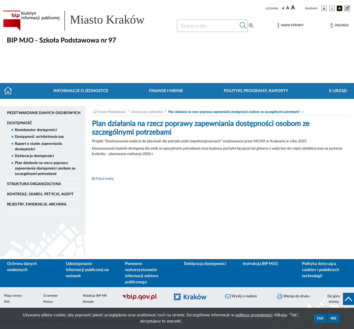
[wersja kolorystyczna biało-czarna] (331, 8)
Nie (333, 318)
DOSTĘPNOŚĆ (19, 123)
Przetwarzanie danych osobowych (44, 113)
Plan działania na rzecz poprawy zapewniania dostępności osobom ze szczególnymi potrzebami (45, 168)
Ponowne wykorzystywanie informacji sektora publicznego (141, 273)
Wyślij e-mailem (241, 296)
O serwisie (50, 295)
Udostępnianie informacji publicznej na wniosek (87, 270)
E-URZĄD (338, 91)
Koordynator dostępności (36, 130)
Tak (320, 318)
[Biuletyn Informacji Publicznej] (143, 299)
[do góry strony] (339, 299)
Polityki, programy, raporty (256, 91)
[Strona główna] (9, 91)
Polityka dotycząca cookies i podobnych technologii (320, 270)
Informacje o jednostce (81, 91)
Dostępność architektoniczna (39, 136)
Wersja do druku (293, 296)
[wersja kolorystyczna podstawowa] (324, 8)
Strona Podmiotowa (112, 112)
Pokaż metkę (105, 178)
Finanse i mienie (166, 91)
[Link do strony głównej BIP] (80, 21)
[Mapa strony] (290, 25)
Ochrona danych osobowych (22, 267)
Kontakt (88, 301)
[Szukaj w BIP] (208, 26)
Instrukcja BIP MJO (260, 264)
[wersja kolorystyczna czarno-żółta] (339, 8)
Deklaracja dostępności (34, 156)
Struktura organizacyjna (34, 184)
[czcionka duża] (297, 8)
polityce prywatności (253, 315)
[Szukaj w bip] (243, 26)
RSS (7, 301)
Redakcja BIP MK (95, 295)
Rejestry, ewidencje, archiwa (36, 204)
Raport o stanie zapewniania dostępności (38, 146)
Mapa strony (13, 295)
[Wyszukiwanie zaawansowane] (251, 26)
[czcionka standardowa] (283, 8)
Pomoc (48, 301)
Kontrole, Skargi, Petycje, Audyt (40, 194)
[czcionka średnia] (288, 8)
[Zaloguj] (340, 25)
